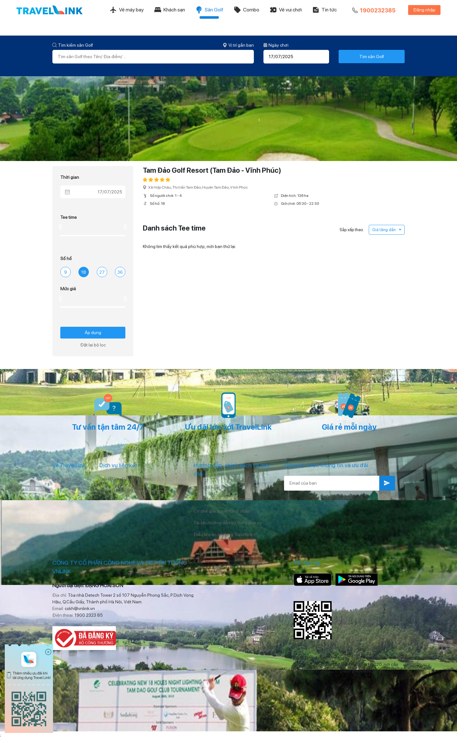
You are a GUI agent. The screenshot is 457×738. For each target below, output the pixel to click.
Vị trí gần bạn (238, 45)
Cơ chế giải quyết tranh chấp (222, 510)
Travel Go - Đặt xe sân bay (125, 478)
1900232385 (373, 10)
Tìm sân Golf (371, 56)
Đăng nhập (424, 9)
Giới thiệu (61, 478)
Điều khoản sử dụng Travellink (223, 534)
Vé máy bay (126, 10)
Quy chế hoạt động (212, 487)
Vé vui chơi (285, 10)
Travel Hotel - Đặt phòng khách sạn (134, 490)
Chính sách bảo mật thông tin (222, 499)
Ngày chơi (275, 45)
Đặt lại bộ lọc (93, 344)
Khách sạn (169, 10)
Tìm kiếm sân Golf (72, 45)
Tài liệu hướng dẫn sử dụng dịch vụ (228, 522)
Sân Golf (209, 10)
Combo (246, 10)
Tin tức (324, 10)
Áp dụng (93, 332)
